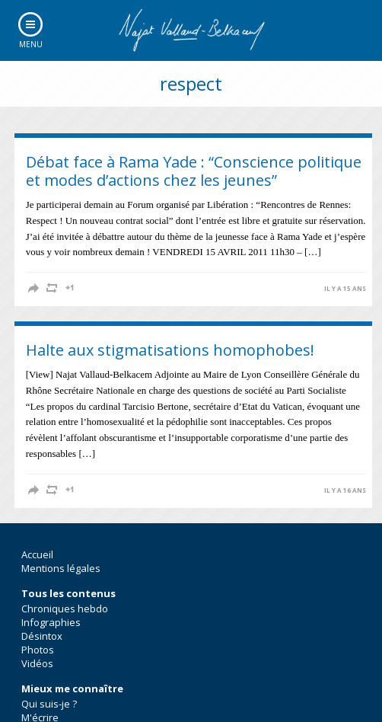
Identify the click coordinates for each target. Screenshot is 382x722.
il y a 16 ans (345, 490)
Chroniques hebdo (64, 608)
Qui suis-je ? (49, 704)
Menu (31, 44)
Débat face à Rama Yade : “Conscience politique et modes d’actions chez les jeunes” (193, 171)
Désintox (41, 636)
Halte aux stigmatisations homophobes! (170, 350)
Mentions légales (60, 568)
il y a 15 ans (345, 289)
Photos (37, 650)
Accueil (37, 554)
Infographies (51, 622)
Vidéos (37, 663)
